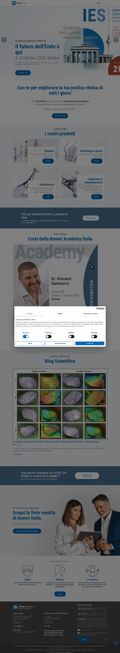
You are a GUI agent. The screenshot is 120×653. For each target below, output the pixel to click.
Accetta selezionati (60, 343)
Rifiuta (30, 343)
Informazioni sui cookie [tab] (90, 313)
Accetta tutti (89, 343)
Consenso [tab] (30, 313)
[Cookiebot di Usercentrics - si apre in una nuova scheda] (95, 309)
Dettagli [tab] (60, 313)
